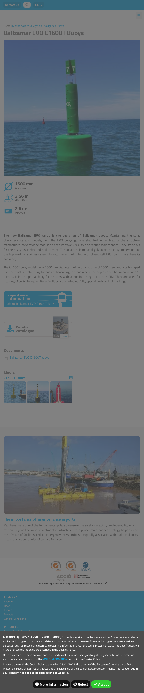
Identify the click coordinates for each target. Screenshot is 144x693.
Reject (83, 684)
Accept (103, 684)
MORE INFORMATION (55, 659)
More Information (54, 684)
